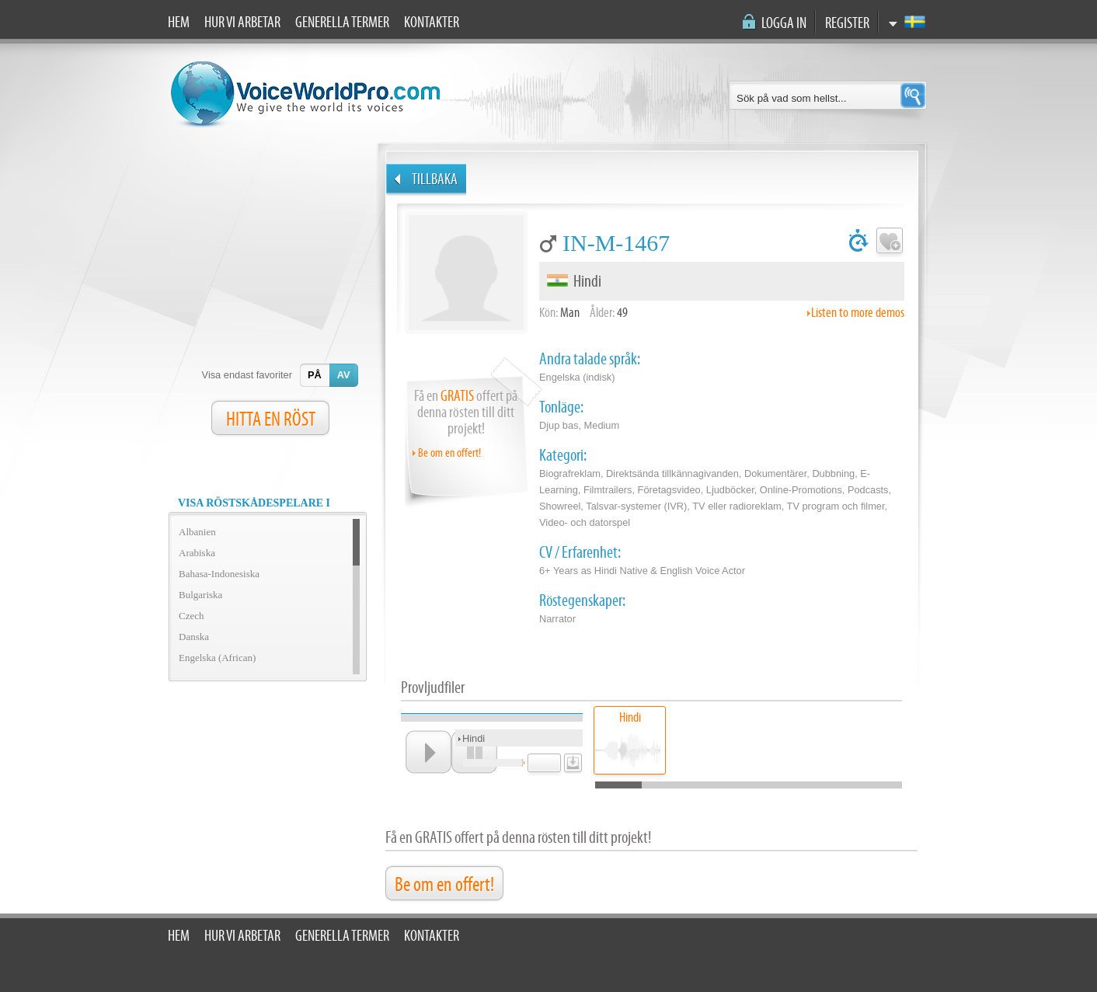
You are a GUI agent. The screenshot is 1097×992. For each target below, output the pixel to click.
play (428, 752)
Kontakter (431, 22)
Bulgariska (200, 594)
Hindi (630, 717)
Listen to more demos (857, 313)
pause (474, 752)
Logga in (783, 23)
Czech (191, 615)
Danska (194, 636)
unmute (523, 762)
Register (847, 23)
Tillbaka (435, 179)
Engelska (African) (217, 657)
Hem (179, 22)
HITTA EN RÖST (270, 419)
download (571, 760)
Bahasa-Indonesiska (219, 574)
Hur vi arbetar (242, 22)
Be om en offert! (449, 453)
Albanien (197, 532)
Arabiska (197, 553)
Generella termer (342, 22)
